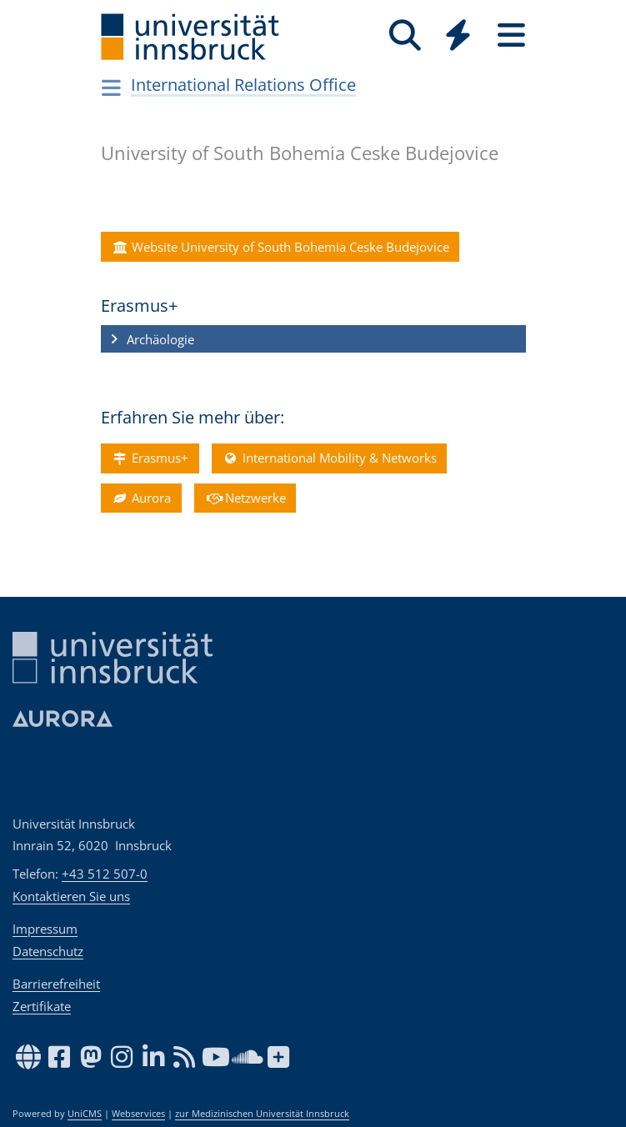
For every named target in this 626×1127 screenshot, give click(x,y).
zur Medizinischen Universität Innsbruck (262, 1113)
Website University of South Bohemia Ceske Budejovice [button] (280, 246)
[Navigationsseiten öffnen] (112, 87)
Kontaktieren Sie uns (71, 896)
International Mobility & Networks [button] (328, 457)
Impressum (45, 928)
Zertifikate (42, 1006)
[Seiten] (511, 35)
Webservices (138, 1113)
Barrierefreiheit (56, 983)
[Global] (458, 37)
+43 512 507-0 (105, 873)
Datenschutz (48, 951)
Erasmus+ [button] (149, 457)
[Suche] (405, 35)
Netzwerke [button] (244, 497)
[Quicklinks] (458, 35)
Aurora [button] (141, 497)
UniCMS (85, 1113)
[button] (313, 339)
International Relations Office (243, 84)
